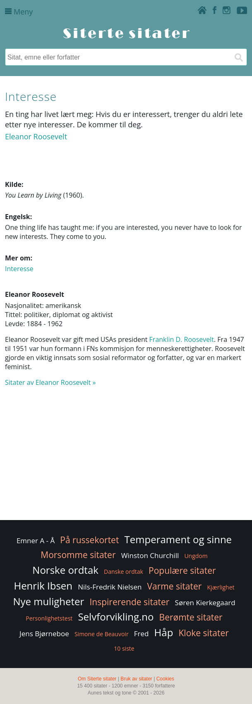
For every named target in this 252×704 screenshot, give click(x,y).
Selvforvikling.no (116, 616)
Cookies (165, 679)
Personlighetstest (49, 618)
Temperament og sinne (178, 539)
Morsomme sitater (78, 555)
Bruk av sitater (136, 679)
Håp (163, 632)
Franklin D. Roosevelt (181, 339)
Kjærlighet (221, 587)
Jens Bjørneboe (44, 633)
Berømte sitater (191, 617)
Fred (141, 633)
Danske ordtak (123, 571)
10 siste (124, 648)
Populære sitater (182, 570)
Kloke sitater (203, 633)
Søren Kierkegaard (205, 602)
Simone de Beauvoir (101, 634)
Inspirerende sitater (129, 602)
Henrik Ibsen (43, 585)
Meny (19, 12)
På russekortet (89, 540)
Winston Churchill (150, 555)
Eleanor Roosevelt (36, 136)
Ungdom (195, 556)
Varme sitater (174, 586)
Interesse (19, 268)
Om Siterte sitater (97, 679)
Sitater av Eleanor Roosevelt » (50, 382)
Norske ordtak (65, 570)
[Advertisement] (126, 457)
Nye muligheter (48, 601)
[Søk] (238, 57)
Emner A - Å (36, 540)
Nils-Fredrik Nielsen (110, 587)
